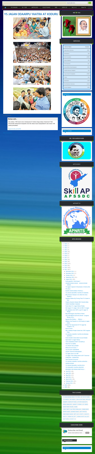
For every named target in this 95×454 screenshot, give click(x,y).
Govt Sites (66, 419)
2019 (65, 253)
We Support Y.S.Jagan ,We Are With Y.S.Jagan (77, 308)
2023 (65, 245)
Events (81, 414)
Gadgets (86, 414)
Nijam (75, 406)
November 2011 (70, 273)
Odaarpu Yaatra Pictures (70, 401)
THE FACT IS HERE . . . (72, 343)
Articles (88, 399)
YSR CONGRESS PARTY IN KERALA (75, 341)
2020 (65, 251)
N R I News (85, 404)
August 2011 (69, 279)
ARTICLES (35, 7)
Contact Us (73, 419)
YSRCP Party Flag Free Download (72, 409)
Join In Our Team (80, 399)
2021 (65, 249)
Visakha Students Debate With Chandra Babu (77, 302)
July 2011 (68, 371)
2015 (65, 261)
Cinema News (85, 409)
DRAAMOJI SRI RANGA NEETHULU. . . (76, 369)
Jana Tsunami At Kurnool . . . (73, 359)
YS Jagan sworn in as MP (72, 353)
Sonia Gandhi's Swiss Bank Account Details (76, 338)
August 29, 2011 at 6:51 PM (14, 128)
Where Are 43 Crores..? (71, 347)
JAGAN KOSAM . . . (71, 363)
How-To (83, 7)
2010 (65, 385)
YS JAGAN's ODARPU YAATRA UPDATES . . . (77, 361)
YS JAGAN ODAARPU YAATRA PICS (75, 365)
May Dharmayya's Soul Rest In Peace (75, 313)
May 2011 (68, 375)
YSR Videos (72, 399)
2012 (65, 267)
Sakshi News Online (68, 406)
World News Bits (67, 404)
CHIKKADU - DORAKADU (72, 357)
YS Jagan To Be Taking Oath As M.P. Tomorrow (77, 355)
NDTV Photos (83, 411)
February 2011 (69, 381)
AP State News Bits (82, 401)
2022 (65, 247)
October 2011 (69, 275)
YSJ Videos (66, 399)
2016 (65, 259)
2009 (65, 387)
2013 (65, 265)
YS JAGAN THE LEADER (72, 345)
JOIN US (64, 7)
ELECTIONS (46, 7)
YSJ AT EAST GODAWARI (72, 349)
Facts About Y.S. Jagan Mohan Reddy (75, 306)
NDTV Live (76, 414)
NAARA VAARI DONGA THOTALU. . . (75, 291)
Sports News (66, 411)
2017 (65, 257)
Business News (75, 411)
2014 (65, 263)
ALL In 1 (74, 7)
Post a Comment (7, 133)
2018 (65, 255)
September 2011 (70, 277)
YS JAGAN (14, 7)
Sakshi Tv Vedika (77, 404)
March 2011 (69, 379)
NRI (56, 7)
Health (65, 416)
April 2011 (68, 377)
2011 (65, 269)
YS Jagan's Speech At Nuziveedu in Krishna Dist (78, 287)
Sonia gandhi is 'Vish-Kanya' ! (73, 281)
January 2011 (69, 383)
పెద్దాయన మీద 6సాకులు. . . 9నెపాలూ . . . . (75, 319)
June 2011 (68, 373)
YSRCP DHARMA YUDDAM (73, 304)
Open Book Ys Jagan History (73, 339)
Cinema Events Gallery (83, 416)
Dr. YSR (24, 7)
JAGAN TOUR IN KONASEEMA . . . (75, 351)
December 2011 (70, 271)
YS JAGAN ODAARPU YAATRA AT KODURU (31, 14)
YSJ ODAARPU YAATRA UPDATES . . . (76, 367)
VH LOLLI (68, 289)
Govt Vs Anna (69, 328)
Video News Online (68, 414)
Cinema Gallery (72, 416)
